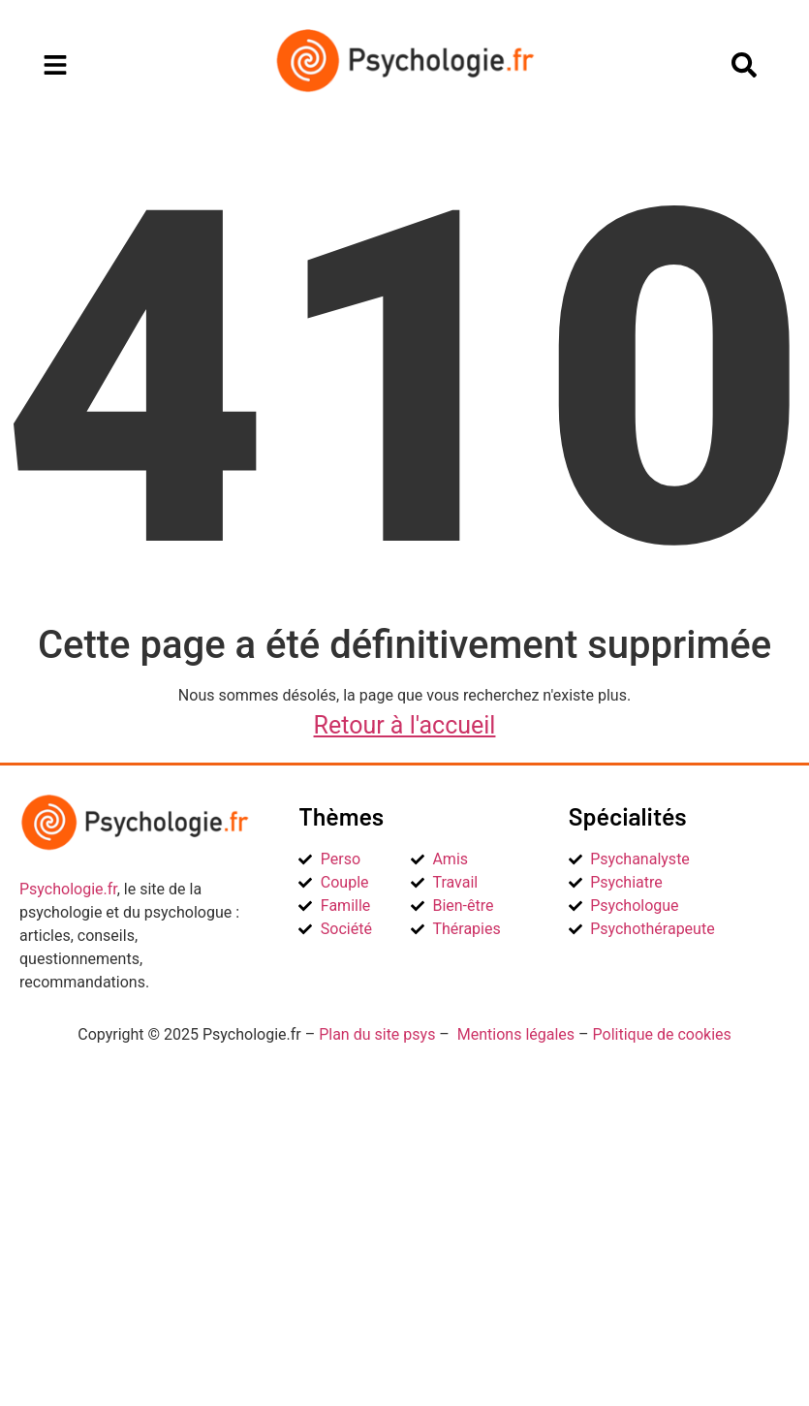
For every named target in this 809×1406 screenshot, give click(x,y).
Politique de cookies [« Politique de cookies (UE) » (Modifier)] (662, 1034)
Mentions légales (516, 1034)
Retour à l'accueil (405, 725)
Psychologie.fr (68, 889)
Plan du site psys (377, 1034)
